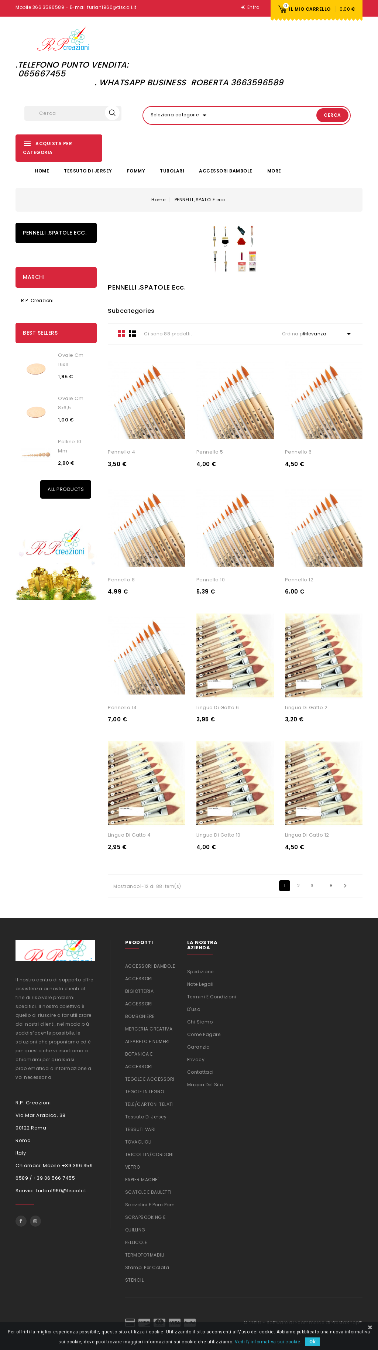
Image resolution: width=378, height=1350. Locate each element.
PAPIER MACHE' (142, 1179)
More (274, 170)
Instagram (35, 1220)
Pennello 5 (209, 451)
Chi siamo (200, 1021)
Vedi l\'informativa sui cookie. (268, 1341)
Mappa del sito (205, 1084)
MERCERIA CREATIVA (149, 1028)
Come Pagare (204, 1034)
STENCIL (134, 1279)
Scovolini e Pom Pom (150, 1204)
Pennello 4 (121, 451)
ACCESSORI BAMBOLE (225, 170)
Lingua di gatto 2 (306, 706)
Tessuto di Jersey (88, 170)
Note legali (200, 983)
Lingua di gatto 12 (307, 834)
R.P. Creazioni (37, 300)
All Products (66, 488)
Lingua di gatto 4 (129, 834)
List (132, 332)
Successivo (345, 885)
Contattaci (200, 1071)
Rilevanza (328, 333)
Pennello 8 (121, 579)
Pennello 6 (298, 451)
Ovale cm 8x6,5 (70, 402)
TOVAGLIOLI (138, 1141)
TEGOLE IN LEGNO (144, 1091)
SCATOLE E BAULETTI (148, 1192)
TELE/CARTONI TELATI (149, 1104)
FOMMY (136, 170)
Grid (122, 332)
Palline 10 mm (69, 446)
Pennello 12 (299, 579)
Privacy (196, 1059)
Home (42, 170)
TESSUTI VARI (140, 1129)
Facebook (21, 1220)
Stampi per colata (147, 1267)
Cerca (324, 115)
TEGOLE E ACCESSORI (150, 1079)
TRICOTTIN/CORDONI (149, 1154)
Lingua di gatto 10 (218, 834)
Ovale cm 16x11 (70, 359)
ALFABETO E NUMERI (147, 1041)
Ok (312, 1341)
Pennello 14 (122, 706)
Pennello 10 (210, 579)
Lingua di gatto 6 (217, 706)
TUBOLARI (172, 170)
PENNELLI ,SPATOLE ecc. (54, 232)
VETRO (132, 1166)
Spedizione (200, 971)
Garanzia (198, 1046)
